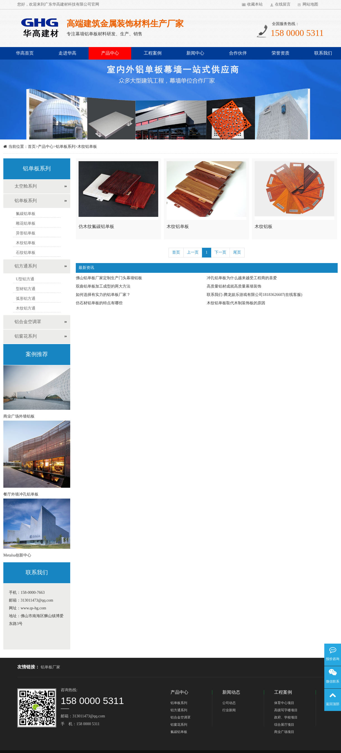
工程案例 (153, 53)
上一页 (193, 253)
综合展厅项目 (284, 725)
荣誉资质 (280, 53)
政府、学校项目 (286, 717)
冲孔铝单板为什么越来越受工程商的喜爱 (242, 278)
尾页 (237, 253)
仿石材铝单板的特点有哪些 (99, 303)
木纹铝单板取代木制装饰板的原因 (236, 303)
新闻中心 (195, 53)
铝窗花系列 (25, 336)
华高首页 (25, 53)
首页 (32, 147)
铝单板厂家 (50, 667)
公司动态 (229, 703)
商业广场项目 (284, 732)
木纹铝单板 (87, 147)
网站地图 (310, 5)
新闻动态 (231, 692)
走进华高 (67, 53)
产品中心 (110, 53)
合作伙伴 (238, 53)
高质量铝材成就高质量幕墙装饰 (234, 286)
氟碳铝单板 (178, 732)
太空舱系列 (25, 186)
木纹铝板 (263, 226)
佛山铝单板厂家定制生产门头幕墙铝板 (109, 278)
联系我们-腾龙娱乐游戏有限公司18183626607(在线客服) (254, 295)
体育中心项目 (284, 703)
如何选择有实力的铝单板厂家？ (103, 295)
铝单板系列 (65, 147)
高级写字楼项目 (286, 710)
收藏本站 (255, 5)
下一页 (220, 253)
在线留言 (283, 5)
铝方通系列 (25, 266)
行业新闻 (229, 710)
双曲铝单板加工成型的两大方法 (103, 286)
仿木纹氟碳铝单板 (96, 226)
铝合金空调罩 (27, 322)
